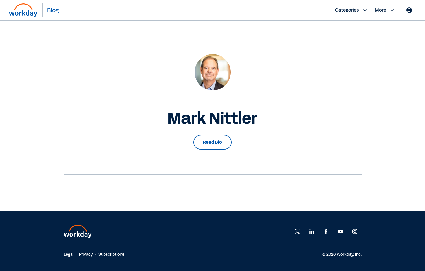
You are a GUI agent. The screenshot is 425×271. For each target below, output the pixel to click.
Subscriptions (111, 254)
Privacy (86, 254)
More (385, 10)
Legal (68, 254)
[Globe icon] (409, 10)
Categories (351, 10)
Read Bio (212, 142)
